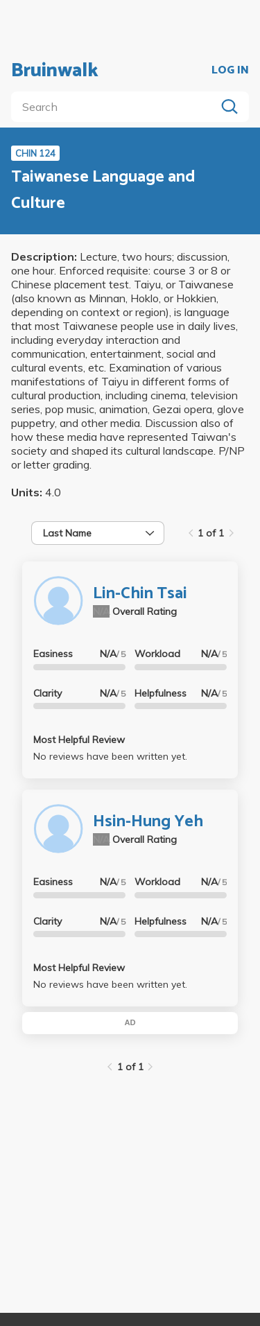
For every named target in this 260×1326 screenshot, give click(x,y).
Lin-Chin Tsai (140, 593)
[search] (116, 106)
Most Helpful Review (79, 739)
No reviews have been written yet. (110, 756)
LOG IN (230, 71)
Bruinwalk (54, 70)
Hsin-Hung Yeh (148, 821)
